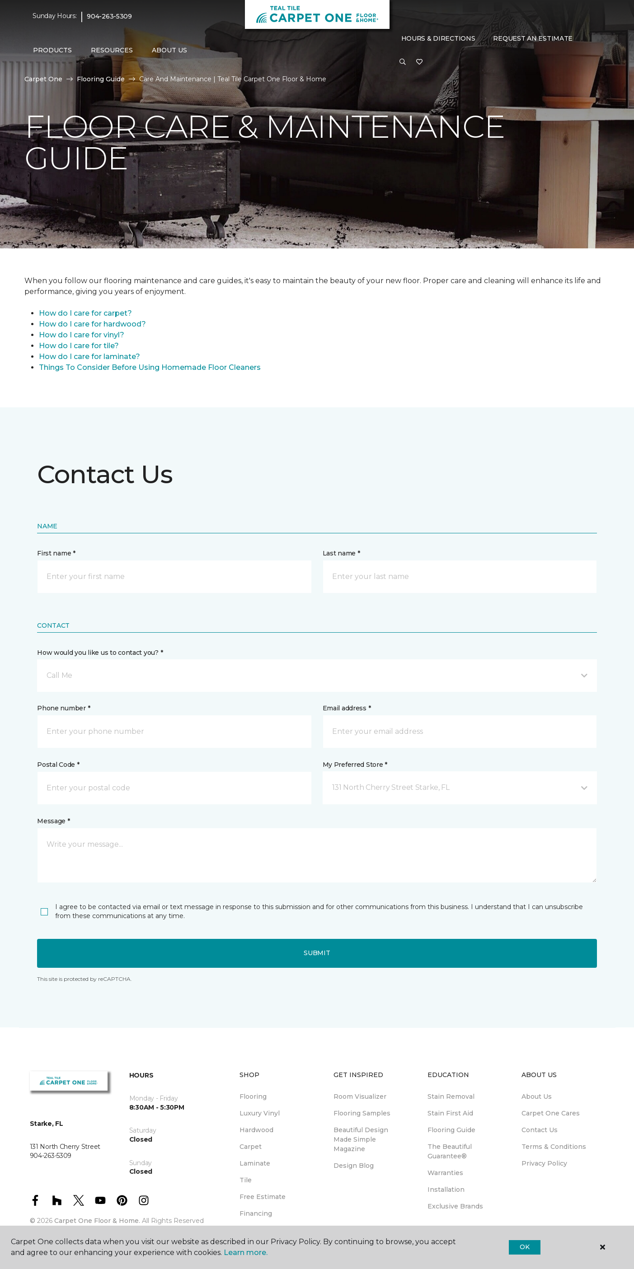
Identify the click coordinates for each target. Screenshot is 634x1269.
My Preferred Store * (355, 764)
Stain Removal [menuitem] (450, 1096)
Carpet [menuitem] (251, 1147)
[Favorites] (419, 62)
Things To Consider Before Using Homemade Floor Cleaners (150, 367)
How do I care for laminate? (89, 356)
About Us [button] (169, 50)
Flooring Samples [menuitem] (361, 1113)
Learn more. (246, 1252)
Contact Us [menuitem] (539, 1130)
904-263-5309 (109, 16)
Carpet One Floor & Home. (97, 1221)
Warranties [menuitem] (445, 1173)
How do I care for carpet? (85, 313)
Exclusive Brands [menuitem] (455, 1206)
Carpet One (43, 79)
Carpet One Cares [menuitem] (550, 1113)
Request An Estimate (533, 38)
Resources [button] (112, 50)
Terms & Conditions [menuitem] (553, 1147)
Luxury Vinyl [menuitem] (260, 1113)
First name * (56, 553)
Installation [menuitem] (446, 1189)
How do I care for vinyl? (81, 335)
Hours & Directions (438, 38)
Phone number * (63, 708)
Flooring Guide (101, 79)
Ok (524, 1247)
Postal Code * (58, 764)
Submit (317, 953)
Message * (53, 821)
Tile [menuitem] (246, 1180)
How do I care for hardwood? (92, 324)
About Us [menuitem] (536, 1096)
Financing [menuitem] (256, 1213)
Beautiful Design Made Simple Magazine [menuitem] (360, 1139)
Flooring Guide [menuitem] (451, 1130)
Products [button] (52, 50)
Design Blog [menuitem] (353, 1166)
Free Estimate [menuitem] (263, 1197)
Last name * (341, 553)
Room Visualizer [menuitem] (359, 1096)
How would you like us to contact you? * (100, 652)
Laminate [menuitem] (255, 1163)
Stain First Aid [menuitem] (450, 1113)
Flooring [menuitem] (253, 1096)
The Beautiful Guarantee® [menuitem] (449, 1151)
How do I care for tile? (79, 345)
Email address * (347, 708)
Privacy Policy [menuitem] (544, 1163)
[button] (402, 62)
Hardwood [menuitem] (256, 1130)
